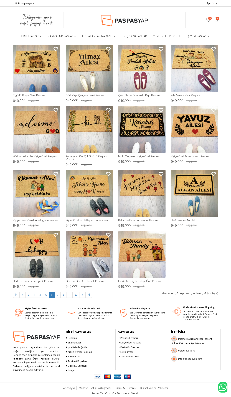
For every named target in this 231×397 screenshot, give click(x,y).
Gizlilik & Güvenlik (77, 365)
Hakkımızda (74, 356)
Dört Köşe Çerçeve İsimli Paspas (85, 95)
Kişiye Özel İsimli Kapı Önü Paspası (87, 220)
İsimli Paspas (31, 36)
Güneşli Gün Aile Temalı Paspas (85, 281)
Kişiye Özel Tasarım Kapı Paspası (190, 156)
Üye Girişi (211, 3)
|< (16, 294)
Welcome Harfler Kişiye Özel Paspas (35, 156)
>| (89, 294)
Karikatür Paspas (62, 36)
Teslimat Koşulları (77, 361)
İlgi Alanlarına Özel (99, 36)
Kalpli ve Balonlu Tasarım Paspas (138, 220)
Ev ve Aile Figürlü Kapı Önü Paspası (139, 281)
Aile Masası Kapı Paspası (185, 95)
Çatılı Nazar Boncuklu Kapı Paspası (139, 95)
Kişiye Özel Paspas (130, 342)
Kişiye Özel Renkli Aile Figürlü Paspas (35, 220)
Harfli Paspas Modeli (183, 220)
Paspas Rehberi (129, 338)
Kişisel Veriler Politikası (80, 351)
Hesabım (72, 338)
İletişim (71, 370)
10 (76, 294)
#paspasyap (24, 3)
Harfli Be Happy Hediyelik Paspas (33, 281)
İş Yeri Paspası (198, 36)
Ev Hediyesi (126, 351)
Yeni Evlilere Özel (167, 36)
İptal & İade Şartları (78, 347)
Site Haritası (74, 342)
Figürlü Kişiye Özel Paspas (29, 95)
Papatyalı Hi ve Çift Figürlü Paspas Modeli (86, 158)
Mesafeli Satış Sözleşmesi (95, 388)
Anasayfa (69, 388)
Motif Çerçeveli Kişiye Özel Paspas (138, 156)
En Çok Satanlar (134, 36)
